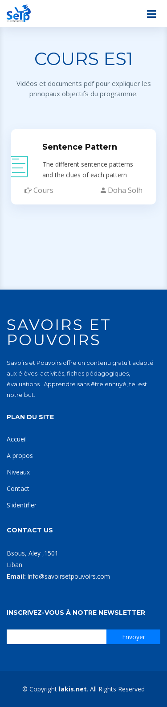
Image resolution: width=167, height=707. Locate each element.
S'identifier (22, 505)
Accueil (17, 439)
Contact (18, 488)
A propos (20, 455)
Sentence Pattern (79, 144)
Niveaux (18, 472)
